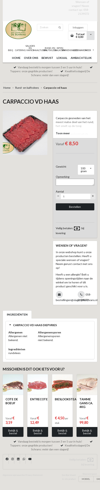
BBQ (10, 50)
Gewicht (61, 166)
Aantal (60, 191)
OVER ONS (31, 57)
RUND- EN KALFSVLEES (50, 49)
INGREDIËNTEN (17, 314)
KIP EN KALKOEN (60, 49)
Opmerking (62, 176)
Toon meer (63, 133)
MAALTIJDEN (40, 50)
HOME (16, 57)
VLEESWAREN (80, 50)
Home (7, 87)
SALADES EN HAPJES (30, 48)
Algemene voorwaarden (14, 475)
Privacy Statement (34, 475)
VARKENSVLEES (70, 50)
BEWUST (47, 57)
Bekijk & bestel (13, 432)
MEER (89, 50)
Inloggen (78, 27)
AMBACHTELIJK (81, 57)
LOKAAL (62, 57)
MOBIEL (86, 479)
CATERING (20, 50)
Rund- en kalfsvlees (27, 87)
